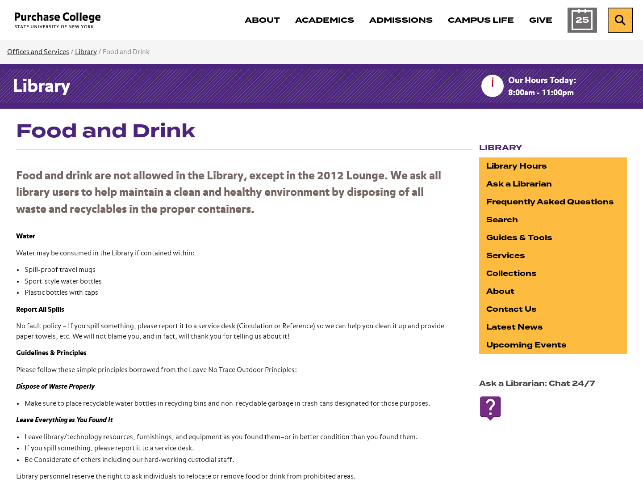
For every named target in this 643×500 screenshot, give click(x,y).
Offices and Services (38, 52)
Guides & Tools (519, 237)
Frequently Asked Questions (550, 202)
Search (502, 219)
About (500, 291)
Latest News (514, 327)
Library (86, 52)
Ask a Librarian (519, 184)
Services (505, 255)
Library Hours (516, 166)
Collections (511, 273)
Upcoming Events (526, 345)
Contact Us (511, 309)
